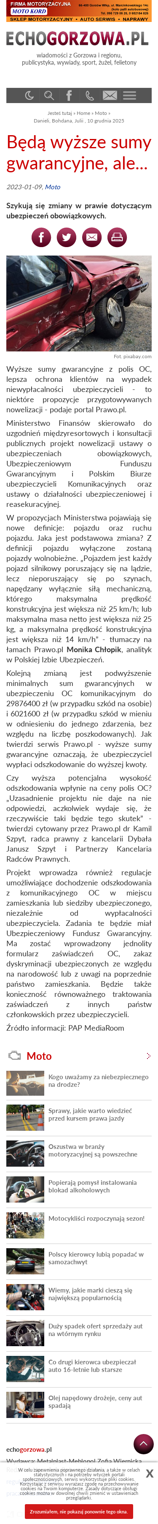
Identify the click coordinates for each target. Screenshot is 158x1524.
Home (83, 113)
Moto (101, 113)
